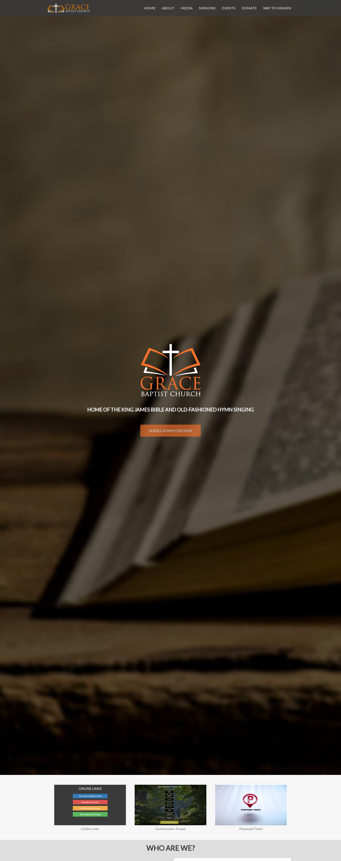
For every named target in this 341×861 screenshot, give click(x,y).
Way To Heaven (277, 8)
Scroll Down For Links (170, 431)
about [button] (168, 8)
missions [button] (207, 8)
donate (249, 8)
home (149, 8)
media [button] (186, 8)
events (228, 8)
